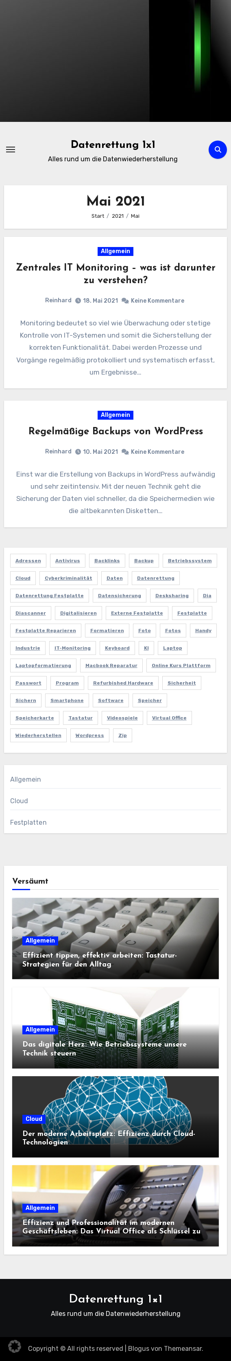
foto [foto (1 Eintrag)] (144, 630)
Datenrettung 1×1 (115, 1299)
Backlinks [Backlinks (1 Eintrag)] (107, 560)
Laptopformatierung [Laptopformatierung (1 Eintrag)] (43, 665)
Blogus (138, 1348)
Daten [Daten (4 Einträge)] (115, 578)
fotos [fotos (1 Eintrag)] (173, 630)
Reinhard (58, 300)
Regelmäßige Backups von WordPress (115, 432)
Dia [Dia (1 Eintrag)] (207, 595)
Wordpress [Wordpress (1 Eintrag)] (90, 735)
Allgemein (115, 251)
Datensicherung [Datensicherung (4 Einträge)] (119, 595)
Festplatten (28, 822)
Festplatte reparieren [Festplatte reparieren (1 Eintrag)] (45, 630)
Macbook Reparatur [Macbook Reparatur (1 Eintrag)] (111, 665)
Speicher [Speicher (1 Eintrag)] (150, 700)
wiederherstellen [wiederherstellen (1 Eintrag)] (38, 735)
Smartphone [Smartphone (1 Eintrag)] (67, 700)
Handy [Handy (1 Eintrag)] (203, 630)
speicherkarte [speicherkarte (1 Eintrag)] (34, 718)
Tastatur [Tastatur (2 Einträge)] (80, 718)
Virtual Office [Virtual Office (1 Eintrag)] (169, 718)
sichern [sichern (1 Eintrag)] (25, 700)
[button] (14, 1346)
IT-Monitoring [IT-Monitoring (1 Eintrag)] (72, 648)
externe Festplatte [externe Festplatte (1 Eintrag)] (137, 613)
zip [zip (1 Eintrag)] (122, 735)
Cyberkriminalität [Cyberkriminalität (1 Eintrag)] (68, 578)
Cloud (19, 801)
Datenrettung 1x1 (113, 145)
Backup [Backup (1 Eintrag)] (144, 560)
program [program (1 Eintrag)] (67, 683)
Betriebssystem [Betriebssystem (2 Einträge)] (190, 560)
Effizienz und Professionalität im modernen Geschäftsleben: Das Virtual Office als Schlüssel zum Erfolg (114, 1231)
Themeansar (183, 1348)
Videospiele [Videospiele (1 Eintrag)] (122, 718)
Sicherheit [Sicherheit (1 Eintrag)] (182, 683)
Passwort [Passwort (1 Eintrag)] (28, 683)
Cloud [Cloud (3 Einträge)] (23, 578)
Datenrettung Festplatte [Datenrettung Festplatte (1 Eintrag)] (49, 595)
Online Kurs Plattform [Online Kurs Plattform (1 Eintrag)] (181, 665)
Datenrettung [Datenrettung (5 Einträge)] (155, 578)
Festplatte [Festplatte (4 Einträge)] (192, 613)
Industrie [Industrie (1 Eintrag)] (27, 648)
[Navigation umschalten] (10, 149)
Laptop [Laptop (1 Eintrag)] (172, 648)
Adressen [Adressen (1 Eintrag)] (28, 560)
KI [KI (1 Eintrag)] (146, 648)
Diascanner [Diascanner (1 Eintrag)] (30, 613)
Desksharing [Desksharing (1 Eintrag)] (172, 595)
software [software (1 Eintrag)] (111, 700)
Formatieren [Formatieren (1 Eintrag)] (107, 630)
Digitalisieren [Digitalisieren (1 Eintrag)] (78, 613)
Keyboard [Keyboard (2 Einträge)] (117, 648)
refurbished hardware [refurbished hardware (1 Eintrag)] (123, 683)
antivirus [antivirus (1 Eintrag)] (67, 560)
